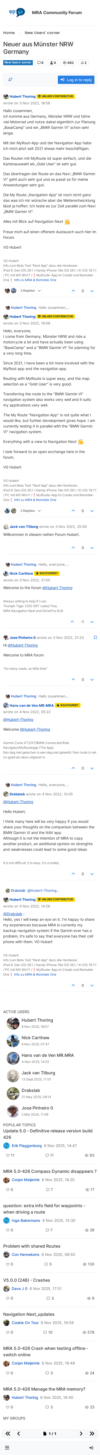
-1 (82, 621)
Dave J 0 (19, 1288)
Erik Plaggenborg (27, 1146)
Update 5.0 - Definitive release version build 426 (48, 1134)
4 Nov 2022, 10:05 (57, 794)
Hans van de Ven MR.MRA (32, 705)
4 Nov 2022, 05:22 (35, 712)
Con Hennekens (25, 1254)
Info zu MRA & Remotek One (35, 280)
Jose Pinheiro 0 (23, 637)
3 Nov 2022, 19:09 (34, 323)
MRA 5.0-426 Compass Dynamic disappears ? (50, 1171)
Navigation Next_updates (29, 1314)
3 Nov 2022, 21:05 (34, 580)
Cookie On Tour (25, 1323)
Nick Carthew (21, 573)
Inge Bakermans (26, 1220)
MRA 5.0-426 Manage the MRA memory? (44, 1389)
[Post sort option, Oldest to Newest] (10, 79)
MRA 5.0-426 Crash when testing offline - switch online (45, 1351)
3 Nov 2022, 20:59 (71, 526)
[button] (7, 1448)
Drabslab (17, 794)
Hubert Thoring (22, 96)
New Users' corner (18, 62)
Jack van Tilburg (24, 526)
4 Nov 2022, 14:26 (34, 906)
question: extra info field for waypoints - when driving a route (44, 1209)
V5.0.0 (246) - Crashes (26, 1280)
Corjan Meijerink (26, 1180)
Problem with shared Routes (32, 1246)
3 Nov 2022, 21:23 (68, 637)
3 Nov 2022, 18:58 (34, 103)
